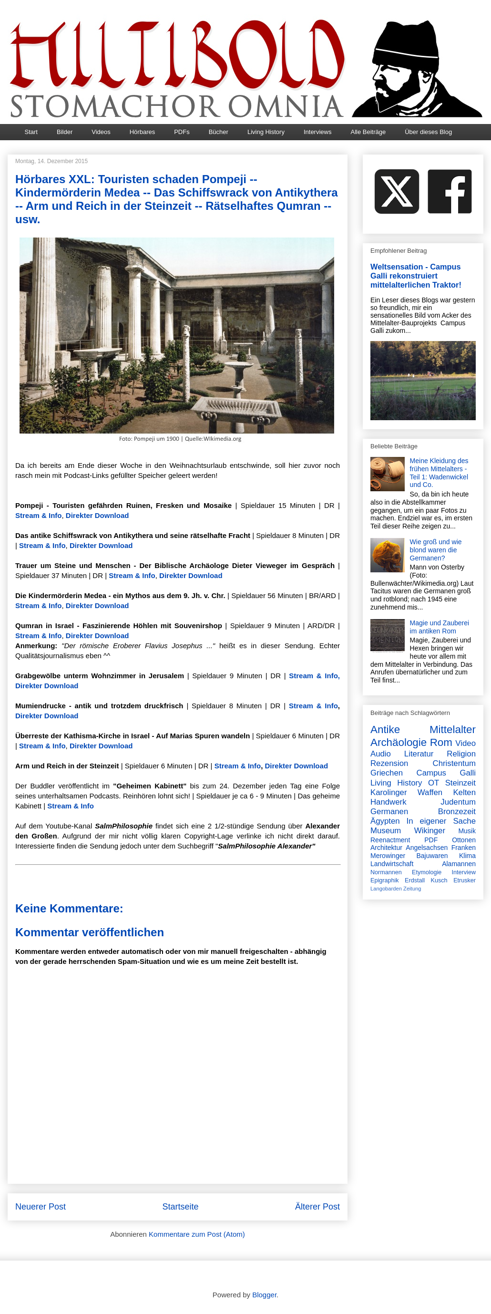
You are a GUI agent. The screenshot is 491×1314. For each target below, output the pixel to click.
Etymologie (426, 872)
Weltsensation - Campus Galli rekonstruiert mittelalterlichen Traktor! (415, 275)
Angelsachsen (427, 847)
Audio (380, 753)
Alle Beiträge (368, 131)
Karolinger (388, 792)
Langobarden (386, 888)
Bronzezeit (457, 811)
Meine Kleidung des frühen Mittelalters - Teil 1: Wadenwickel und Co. (439, 472)
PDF (431, 840)
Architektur (386, 847)
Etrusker (464, 880)
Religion (461, 753)
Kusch (439, 880)
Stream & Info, (314, 676)
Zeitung (412, 888)
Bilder (64, 131)
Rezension (389, 763)
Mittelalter (453, 729)
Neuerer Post (40, 1206)
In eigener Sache (441, 821)
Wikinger (429, 830)
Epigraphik (384, 880)
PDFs (182, 131)
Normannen (386, 872)
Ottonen (464, 840)
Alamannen (459, 864)
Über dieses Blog (428, 131)
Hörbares (142, 131)
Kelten (464, 792)
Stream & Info (38, 515)
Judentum (458, 802)
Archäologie (398, 742)
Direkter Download (97, 515)
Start (31, 131)
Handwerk (388, 802)
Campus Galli (446, 772)
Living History (266, 131)
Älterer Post (317, 1206)
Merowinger (387, 855)
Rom (441, 742)
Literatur (419, 753)
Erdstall (415, 880)
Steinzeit (460, 782)
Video (465, 743)
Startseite (180, 1206)
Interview (464, 872)
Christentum (454, 763)
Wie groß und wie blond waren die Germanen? (436, 550)
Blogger (264, 1295)
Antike (385, 729)
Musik (467, 831)
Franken (463, 847)
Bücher (218, 131)
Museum (385, 830)
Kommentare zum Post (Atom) (197, 1234)
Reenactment (390, 840)
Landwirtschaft (391, 864)
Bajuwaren (432, 855)
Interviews (318, 131)
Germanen (389, 811)
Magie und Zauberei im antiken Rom (440, 627)
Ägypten (385, 821)
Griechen (386, 772)
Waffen (430, 792)
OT (433, 782)
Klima (467, 855)
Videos (101, 131)
